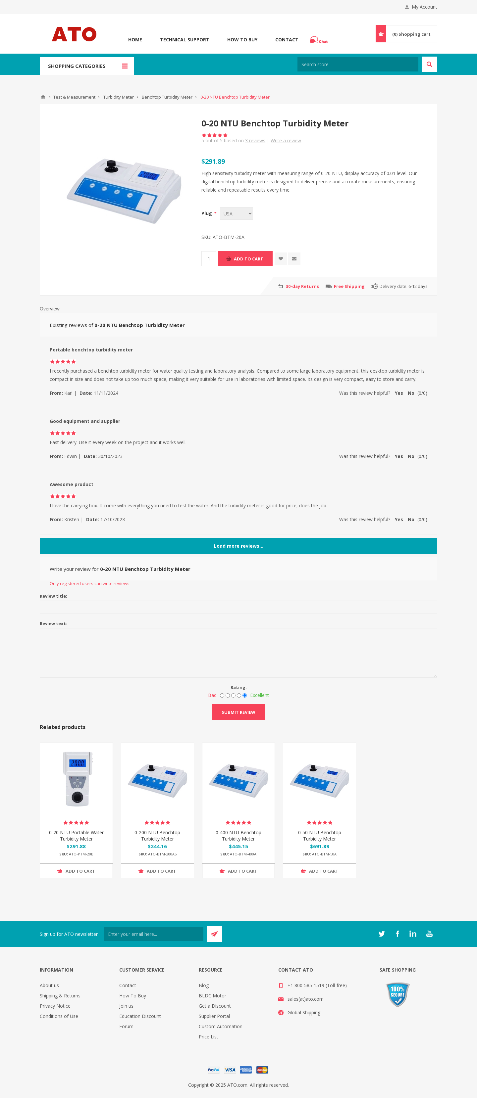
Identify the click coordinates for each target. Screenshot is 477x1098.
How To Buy (242, 39)
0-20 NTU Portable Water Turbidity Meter (76, 835)
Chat (320, 37)
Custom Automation (220, 1026)
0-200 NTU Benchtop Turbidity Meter (157, 835)
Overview (50, 308)
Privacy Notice (55, 1006)
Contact (286, 39)
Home (135, 39)
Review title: (53, 596)
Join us (126, 1006)
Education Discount (140, 1016)
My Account (424, 7)
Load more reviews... (238, 546)
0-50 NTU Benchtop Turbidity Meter (319, 835)
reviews (255, 140)
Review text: (53, 623)
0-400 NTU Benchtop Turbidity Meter (238, 835)
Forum (126, 1026)
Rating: (239, 687)
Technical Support (184, 39)
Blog (204, 985)
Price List (208, 1036)
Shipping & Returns (60, 995)
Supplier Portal (214, 1016)
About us (49, 985)
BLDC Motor (212, 995)
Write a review (286, 140)
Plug (207, 213)
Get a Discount (215, 1006)
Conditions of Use (59, 1016)
